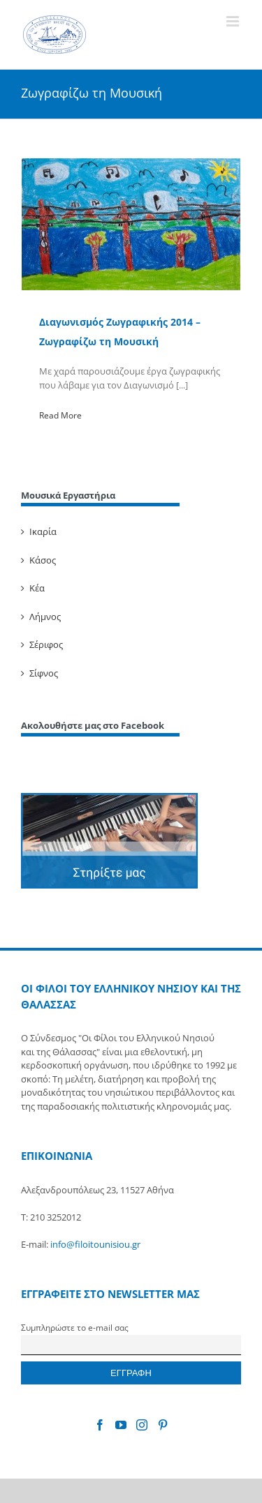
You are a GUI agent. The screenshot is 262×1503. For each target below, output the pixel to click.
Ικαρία (43, 531)
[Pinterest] (162, 1424)
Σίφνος (43, 673)
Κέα (37, 588)
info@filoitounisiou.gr (95, 1244)
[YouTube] (120, 1424)
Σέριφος (46, 644)
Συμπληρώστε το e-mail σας (75, 1327)
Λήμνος (45, 616)
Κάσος (42, 560)
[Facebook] (99, 1424)
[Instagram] (141, 1424)
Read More (60, 415)
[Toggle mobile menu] (233, 21)
